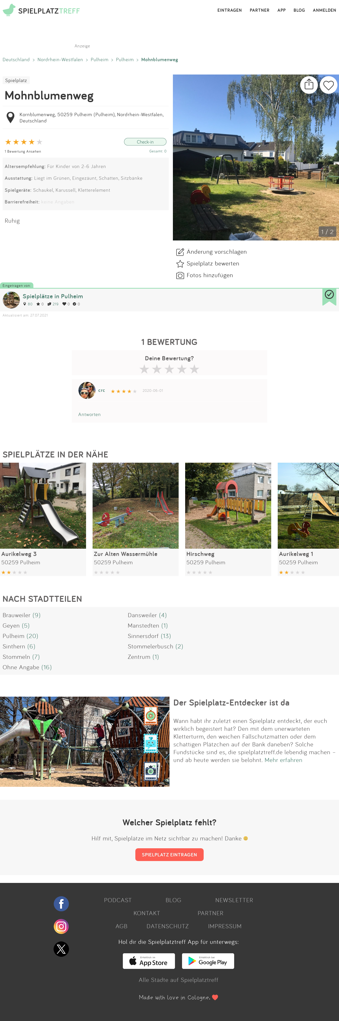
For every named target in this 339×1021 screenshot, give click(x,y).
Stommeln (16, 656)
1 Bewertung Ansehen (23, 151)
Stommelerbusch (150, 646)
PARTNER (260, 10)
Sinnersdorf (143, 636)
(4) (163, 615)
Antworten (89, 414)
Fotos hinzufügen (210, 275)
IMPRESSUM (225, 926)
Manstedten (143, 625)
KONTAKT (147, 913)
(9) (37, 615)
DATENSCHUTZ (168, 926)
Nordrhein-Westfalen (60, 59)
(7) (36, 656)
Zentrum (139, 656)
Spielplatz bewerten (213, 263)
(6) (31, 646)
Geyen (11, 625)
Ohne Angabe (21, 667)
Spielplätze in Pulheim (53, 296)
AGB (122, 926)
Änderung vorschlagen (217, 251)
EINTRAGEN (229, 10)
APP (281, 10)
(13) (166, 636)
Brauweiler (17, 615)
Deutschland (16, 59)
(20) (32, 636)
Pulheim (99, 59)
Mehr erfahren (283, 760)
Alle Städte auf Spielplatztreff (179, 979)
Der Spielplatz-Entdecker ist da (231, 702)
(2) (179, 646)
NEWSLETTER (234, 900)
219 (53, 303)
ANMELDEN (324, 10)
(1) (164, 625)
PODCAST (118, 900)
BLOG (299, 10)
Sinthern (14, 646)
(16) (46, 667)
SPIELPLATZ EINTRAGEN (169, 854)
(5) (26, 625)
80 (28, 303)
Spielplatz (16, 80)
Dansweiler (142, 615)
